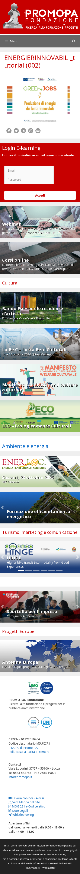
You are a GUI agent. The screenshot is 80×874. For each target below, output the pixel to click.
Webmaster (48, 867)
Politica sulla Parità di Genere (29, 752)
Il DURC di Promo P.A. (23, 748)
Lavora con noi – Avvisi (26, 798)
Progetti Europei (18, 631)
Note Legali (18, 811)
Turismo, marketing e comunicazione (39, 532)
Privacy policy (32, 867)
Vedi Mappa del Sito (24, 802)
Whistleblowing (21, 815)
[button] (2, 507)
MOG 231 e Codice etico (27, 806)
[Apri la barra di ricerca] (73, 41)
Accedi (40, 195)
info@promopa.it (20, 777)
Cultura (9, 283)
